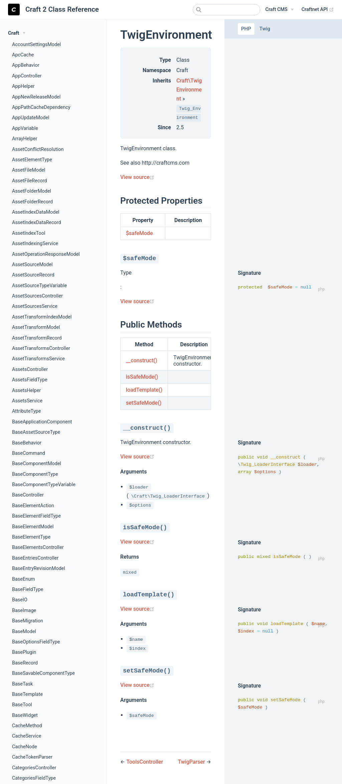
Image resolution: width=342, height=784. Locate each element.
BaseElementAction (33, 506)
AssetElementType (32, 160)
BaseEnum (23, 579)
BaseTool (22, 705)
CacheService (26, 736)
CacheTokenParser (32, 757)
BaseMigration (27, 621)
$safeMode (139, 233)
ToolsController (144, 762)
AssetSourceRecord (33, 275)
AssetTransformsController (41, 348)
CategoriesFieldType (34, 778)
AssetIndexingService (35, 243)
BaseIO (19, 600)
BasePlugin (24, 652)
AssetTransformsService (38, 359)
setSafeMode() (143, 403)
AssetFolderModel (31, 191)
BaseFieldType (27, 589)
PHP (246, 29)
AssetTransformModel (36, 327)
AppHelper (23, 86)
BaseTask (22, 684)
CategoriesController (34, 768)
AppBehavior (25, 65)
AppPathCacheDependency (41, 107)
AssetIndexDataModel (35, 212)
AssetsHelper (26, 390)
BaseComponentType (35, 474)
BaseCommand (28, 453)
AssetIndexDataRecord (36, 222)
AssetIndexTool (28, 233)
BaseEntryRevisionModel (38, 568)
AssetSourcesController (37, 296)
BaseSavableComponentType (43, 673)
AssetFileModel (28, 170)
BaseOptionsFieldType (36, 642)
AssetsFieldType (29, 380)
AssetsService (27, 401)
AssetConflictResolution (37, 149)
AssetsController (30, 369)
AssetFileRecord (29, 181)
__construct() (141, 360)
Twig (265, 29)
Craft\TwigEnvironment (189, 89)
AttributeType (26, 411)
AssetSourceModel (32, 264)
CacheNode (24, 747)
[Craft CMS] (280, 9)
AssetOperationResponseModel (46, 254)
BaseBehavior (26, 443)
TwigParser (192, 762)
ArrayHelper (24, 139)
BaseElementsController (38, 547)
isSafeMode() (142, 377)
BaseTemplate (27, 694)
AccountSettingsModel (36, 44)
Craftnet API (318, 9)
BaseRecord (25, 663)
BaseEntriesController (35, 558)
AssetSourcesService (34, 306)
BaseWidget (25, 715)
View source (137, 177)
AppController (27, 76)
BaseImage (24, 610)
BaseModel (24, 631)
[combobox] (226, 9)
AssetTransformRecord (37, 338)
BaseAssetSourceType (36, 432)
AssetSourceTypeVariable (39, 285)
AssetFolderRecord (32, 202)
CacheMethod (27, 726)
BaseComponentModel (36, 463)
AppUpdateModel (30, 118)
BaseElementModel (33, 527)
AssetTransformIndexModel (42, 317)
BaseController (28, 495)
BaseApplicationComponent (42, 422)
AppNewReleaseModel (36, 97)
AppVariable (25, 128)
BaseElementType (31, 537)
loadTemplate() (144, 390)
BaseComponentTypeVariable (43, 484)
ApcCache (23, 55)
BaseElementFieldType (36, 516)
